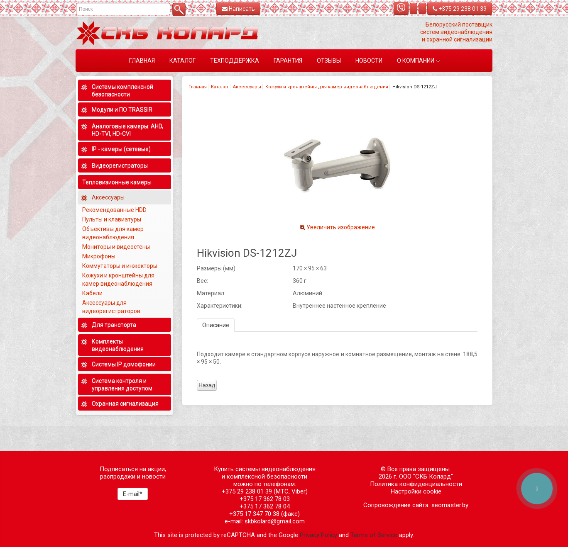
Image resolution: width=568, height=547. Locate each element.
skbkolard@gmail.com (275, 521)
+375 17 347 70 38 (254, 514)
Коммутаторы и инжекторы (119, 266)
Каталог (220, 87)
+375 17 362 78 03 (265, 499)
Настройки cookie (416, 491)
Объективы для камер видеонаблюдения (113, 233)
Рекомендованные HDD (114, 210)
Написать (238, 8)
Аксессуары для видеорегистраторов (111, 306)
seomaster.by (449, 505)
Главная (198, 87)
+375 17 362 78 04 (265, 506)
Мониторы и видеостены (116, 246)
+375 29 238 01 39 (460, 8)
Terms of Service (373, 535)
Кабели (92, 293)
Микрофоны (98, 256)
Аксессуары (247, 87)
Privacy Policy (318, 535)
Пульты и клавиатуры (111, 219)
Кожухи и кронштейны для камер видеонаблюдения (326, 87)
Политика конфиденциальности (416, 484)
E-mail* (132, 494)
